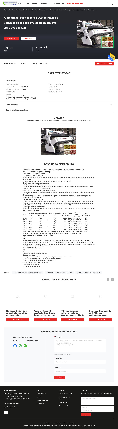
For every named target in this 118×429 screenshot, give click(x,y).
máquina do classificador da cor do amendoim (28, 272)
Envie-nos (28, 38)
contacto (60, 377)
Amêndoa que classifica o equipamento (89, 272)
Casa (5, 10)
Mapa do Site (46, 423)
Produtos (11, 10)
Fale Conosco (40, 403)
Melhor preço (11, 38)
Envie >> (86, 415)
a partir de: (58, 358)
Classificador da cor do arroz (66, 393)
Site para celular (57, 423)
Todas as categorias (64, 406)
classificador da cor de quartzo (64, 398)
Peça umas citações (104, 63)
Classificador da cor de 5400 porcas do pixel (59, 272)
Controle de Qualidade (42, 400)
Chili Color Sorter (63, 402)
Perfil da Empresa (41, 393)
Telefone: (58, 367)
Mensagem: (58, 337)
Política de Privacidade (69, 423)
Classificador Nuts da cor (23, 10)
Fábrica (39, 396)
